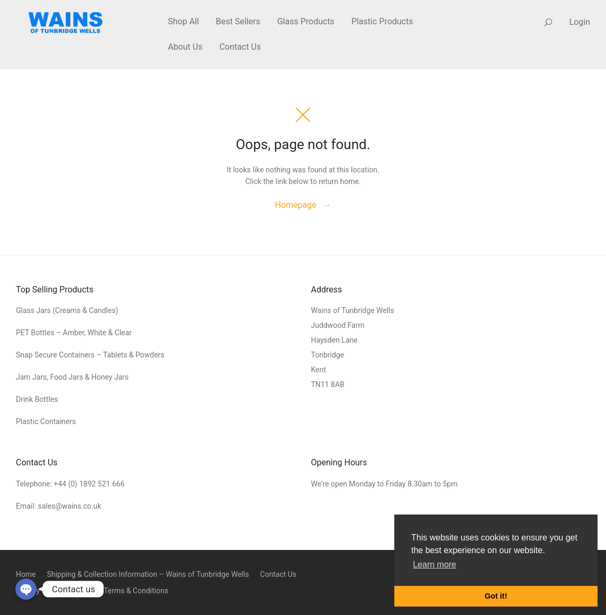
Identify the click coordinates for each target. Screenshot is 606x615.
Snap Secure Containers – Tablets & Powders (90, 355)
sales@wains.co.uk (69, 506)
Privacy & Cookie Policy (54, 590)
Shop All (183, 21)
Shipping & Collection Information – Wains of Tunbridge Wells (148, 574)
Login (579, 22)
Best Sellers (238, 21)
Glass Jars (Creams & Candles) (67, 310)
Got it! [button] (496, 596)
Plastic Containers (46, 421)
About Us (185, 47)
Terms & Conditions (136, 590)
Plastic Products (382, 21)
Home (26, 574)
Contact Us (240, 47)
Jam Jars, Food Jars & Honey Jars (72, 377)
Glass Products (305, 21)
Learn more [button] (434, 564)
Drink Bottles (37, 399)
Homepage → (303, 205)
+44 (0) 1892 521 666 (89, 484)
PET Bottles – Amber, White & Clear (74, 332)
